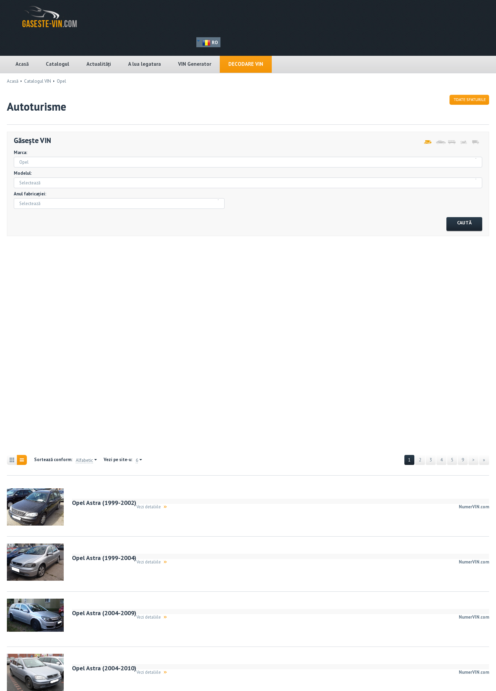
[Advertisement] (45, 346)
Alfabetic (84, 460)
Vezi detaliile (148, 507)
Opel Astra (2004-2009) (104, 613)
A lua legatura (144, 64)
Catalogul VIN (37, 81)
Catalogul (57, 64)
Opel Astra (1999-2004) (104, 558)
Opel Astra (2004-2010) (104, 668)
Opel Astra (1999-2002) (104, 503)
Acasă (22, 64)
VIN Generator (194, 64)
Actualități (98, 64)
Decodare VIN (245, 64)
